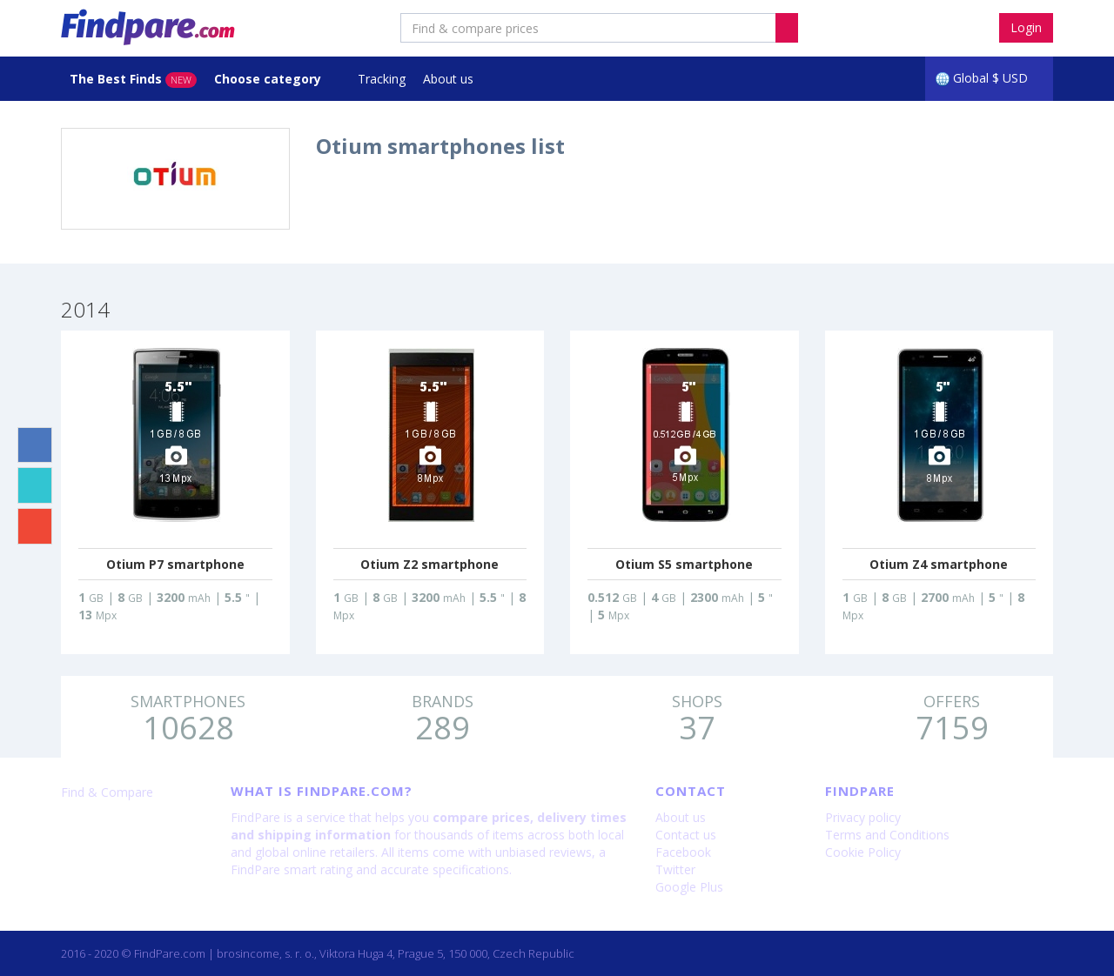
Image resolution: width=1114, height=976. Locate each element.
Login (1026, 27)
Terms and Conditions (887, 834)
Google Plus (689, 887)
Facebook (683, 852)
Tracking (382, 78)
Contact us (685, 834)
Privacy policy (863, 817)
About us (448, 78)
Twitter (675, 869)
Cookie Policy (863, 852)
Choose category (269, 78)
